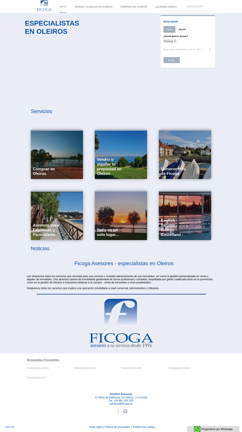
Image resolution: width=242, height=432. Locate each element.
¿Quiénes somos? (166, 6)
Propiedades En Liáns (131, 368)
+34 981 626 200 (123, 400)
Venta (170, 29)
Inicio (63, 6)
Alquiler (182, 29)
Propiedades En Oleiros (38, 368)
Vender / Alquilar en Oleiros (93, 6)
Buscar (171, 60)
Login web (9, 427)
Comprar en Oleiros (133, 6)
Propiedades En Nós (36, 377)
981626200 (195, 2)
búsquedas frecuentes (43, 360)
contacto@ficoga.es (121, 403)
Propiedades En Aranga (85, 368)
